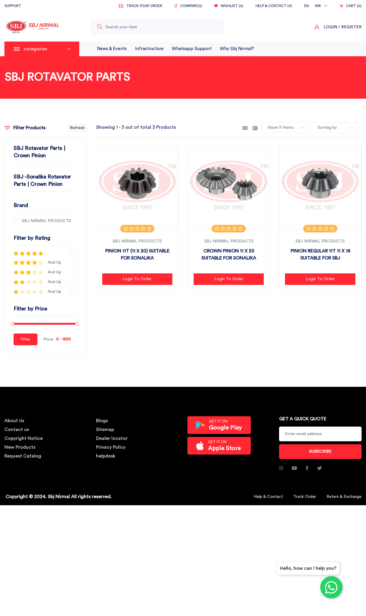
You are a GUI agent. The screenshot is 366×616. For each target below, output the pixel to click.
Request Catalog (22, 456)
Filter (25, 339)
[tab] (245, 127)
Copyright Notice (23, 438)
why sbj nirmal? (237, 49)
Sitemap (105, 429)
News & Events (112, 49)
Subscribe (320, 452)
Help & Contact (268, 497)
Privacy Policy (111, 447)
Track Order (304, 497)
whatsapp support (192, 49)
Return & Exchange (344, 497)
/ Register (350, 27)
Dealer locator (112, 438)
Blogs (102, 420)
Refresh (77, 128)
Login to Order (137, 279)
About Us (14, 420)
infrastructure (149, 49)
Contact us (16, 429)
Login (330, 27)
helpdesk (105, 456)
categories (47, 49)
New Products (19, 447)
